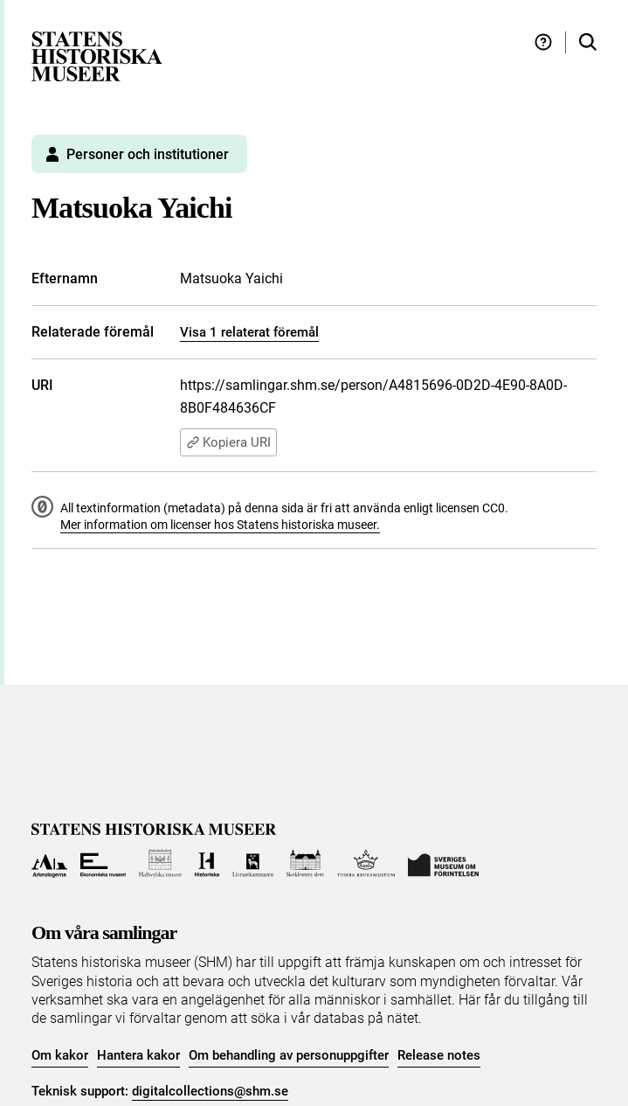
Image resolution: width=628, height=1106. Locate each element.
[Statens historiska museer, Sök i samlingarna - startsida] (96, 55)
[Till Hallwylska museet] (160, 863)
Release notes (438, 1055)
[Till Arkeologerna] (49, 863)
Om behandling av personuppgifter (289, 1055)
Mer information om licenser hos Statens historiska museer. (220, 525)
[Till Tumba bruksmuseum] (366, 863)
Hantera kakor (138, 1055)
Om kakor (59, 1055)
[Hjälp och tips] (543, 42)
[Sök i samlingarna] (588, 42)
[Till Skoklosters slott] (305, 863)
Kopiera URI (228, 442)
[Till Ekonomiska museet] (103, 863)
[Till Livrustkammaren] (253, 863)
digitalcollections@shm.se (210, 1091)
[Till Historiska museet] (206, 863)
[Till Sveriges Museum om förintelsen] (444, 863)
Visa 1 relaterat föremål (249, 332)
